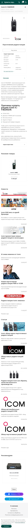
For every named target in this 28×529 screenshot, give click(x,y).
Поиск (14, 489)
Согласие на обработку (14, 513)
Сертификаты (14, 510)
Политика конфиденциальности (14, 515)
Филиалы (14, 508)
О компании (14, 506)
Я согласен (6, 526)
